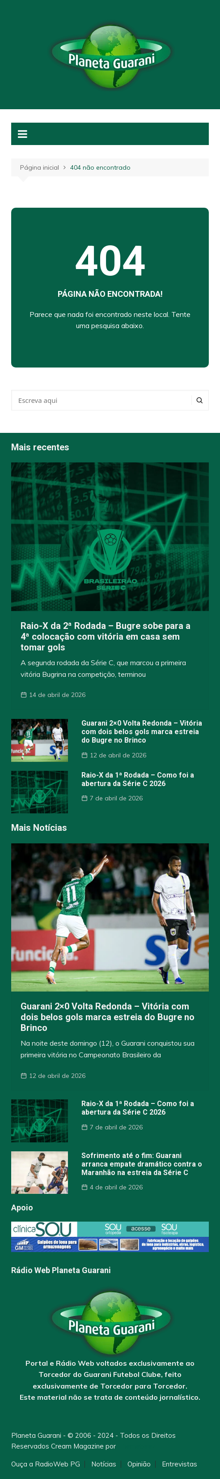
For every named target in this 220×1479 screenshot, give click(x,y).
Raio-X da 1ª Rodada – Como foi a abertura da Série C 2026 (137, 779)
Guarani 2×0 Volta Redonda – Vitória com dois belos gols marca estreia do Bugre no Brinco (141, 731)
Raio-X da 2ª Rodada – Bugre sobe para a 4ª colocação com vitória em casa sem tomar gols (105, 636)
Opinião (139, 1464)
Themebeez (137, 1446)
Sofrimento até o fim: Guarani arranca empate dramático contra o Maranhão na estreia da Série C (141, 1164)
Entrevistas (179, 1464)
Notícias (103, 1464)
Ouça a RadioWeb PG (45, 1464)
